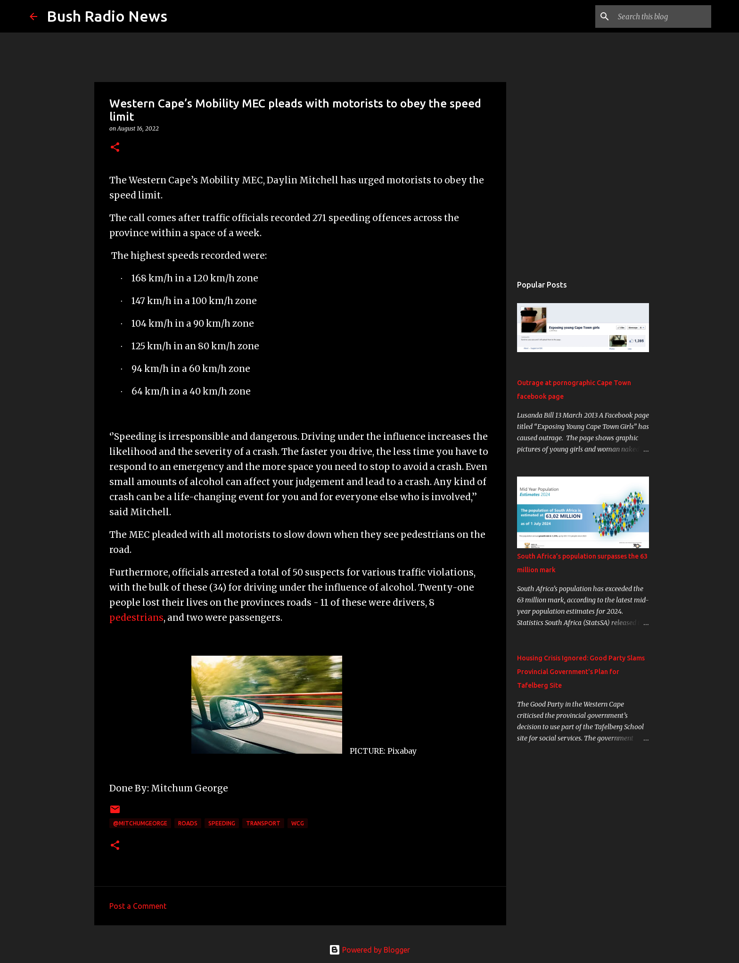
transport (263, 823)
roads (187, 823)
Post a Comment (137, 906)
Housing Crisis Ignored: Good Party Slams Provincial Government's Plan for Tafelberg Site (581, 671)
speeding (221, 823)
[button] (115, 147)
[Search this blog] (661, 16)
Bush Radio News (107, 16)
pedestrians (136, 617)
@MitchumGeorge (140, 823)
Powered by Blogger (369, 950)
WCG (297, 823)
